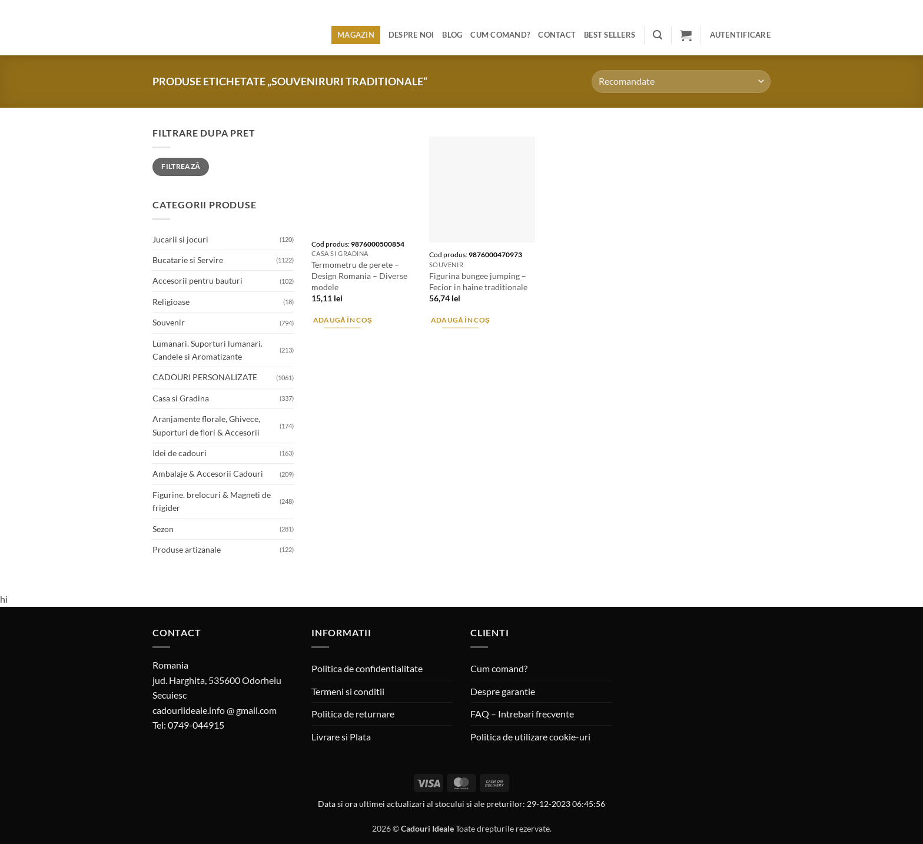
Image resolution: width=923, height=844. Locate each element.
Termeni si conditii (347, 691)
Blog (452, 34)
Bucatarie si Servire (187, 260)
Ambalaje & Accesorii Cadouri (207, 473)
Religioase (171, 302)
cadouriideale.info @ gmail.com (214, 710)
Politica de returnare (352, 713)
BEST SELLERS (609, 34)
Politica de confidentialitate (367, 668)
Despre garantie (502, 691)
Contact (557, 34)
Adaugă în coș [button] (343, 320)
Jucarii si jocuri (180, 239)
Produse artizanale (186, 549)
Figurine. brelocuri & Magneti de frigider (211, 501)
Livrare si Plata (341, 736)
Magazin (355, 34)
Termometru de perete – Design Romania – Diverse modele (359, 275)
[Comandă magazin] (681, 81)
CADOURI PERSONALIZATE (204, 377)
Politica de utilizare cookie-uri (530, 736)
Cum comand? (500, 34)
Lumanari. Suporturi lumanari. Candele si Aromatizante (207, 349)
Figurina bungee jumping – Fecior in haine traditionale (478, 281)
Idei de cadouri (179, 453)
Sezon (163, 529)
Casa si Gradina (180, 398)
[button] (657, 35)
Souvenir (168, 322)
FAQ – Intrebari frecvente (522, 713)
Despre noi (411, 34)
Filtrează (180, 166)
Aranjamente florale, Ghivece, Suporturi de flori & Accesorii (206, 425)
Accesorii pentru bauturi (197, 280)
